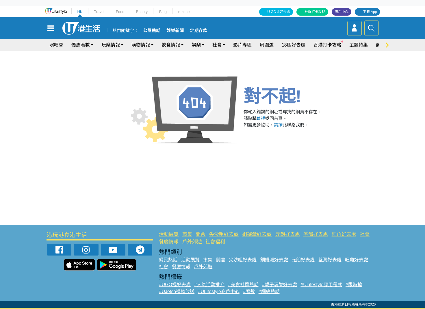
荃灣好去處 (315, 234)
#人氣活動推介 (209, 284)
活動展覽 (169, 234)
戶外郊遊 (192, 242)
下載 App (370, 12)
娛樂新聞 (175, 30)
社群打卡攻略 (315, 12)
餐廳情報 (169, 242)
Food (120, 12)
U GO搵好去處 (278, 12)
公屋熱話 (151, 30)
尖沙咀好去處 (224, 234)
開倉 (200, 234)
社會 (217, 44)
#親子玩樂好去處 (279, 284)
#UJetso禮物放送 (176, 291)
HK (79, 12)
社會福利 (215, 242)
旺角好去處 (344, 234)
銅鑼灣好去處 (257, 234)
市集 (187, 234)
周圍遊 (267, 44)
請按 (278, 124)
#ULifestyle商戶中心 (219, 291)
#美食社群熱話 (243, 284)
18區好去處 (293, 44)
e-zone (184, 12)
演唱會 (56, 44)
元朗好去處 (287, 234)
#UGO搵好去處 (174, 284)
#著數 (249, 291)
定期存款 (198, 30)
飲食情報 (171, 44)
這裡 (261, 118)
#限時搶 (354, 284)
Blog (163, 12)
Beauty (141, 12)
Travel (99, 12)
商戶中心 (341, 12)
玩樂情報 (110, 44)
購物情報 (140, 44)
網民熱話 (168, 259)
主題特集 (358, 44)
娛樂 (196, 44)
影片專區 (242, 44)
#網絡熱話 (269, 291)
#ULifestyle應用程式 (321, 284)
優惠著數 (80, 44)
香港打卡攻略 (327, 44)
